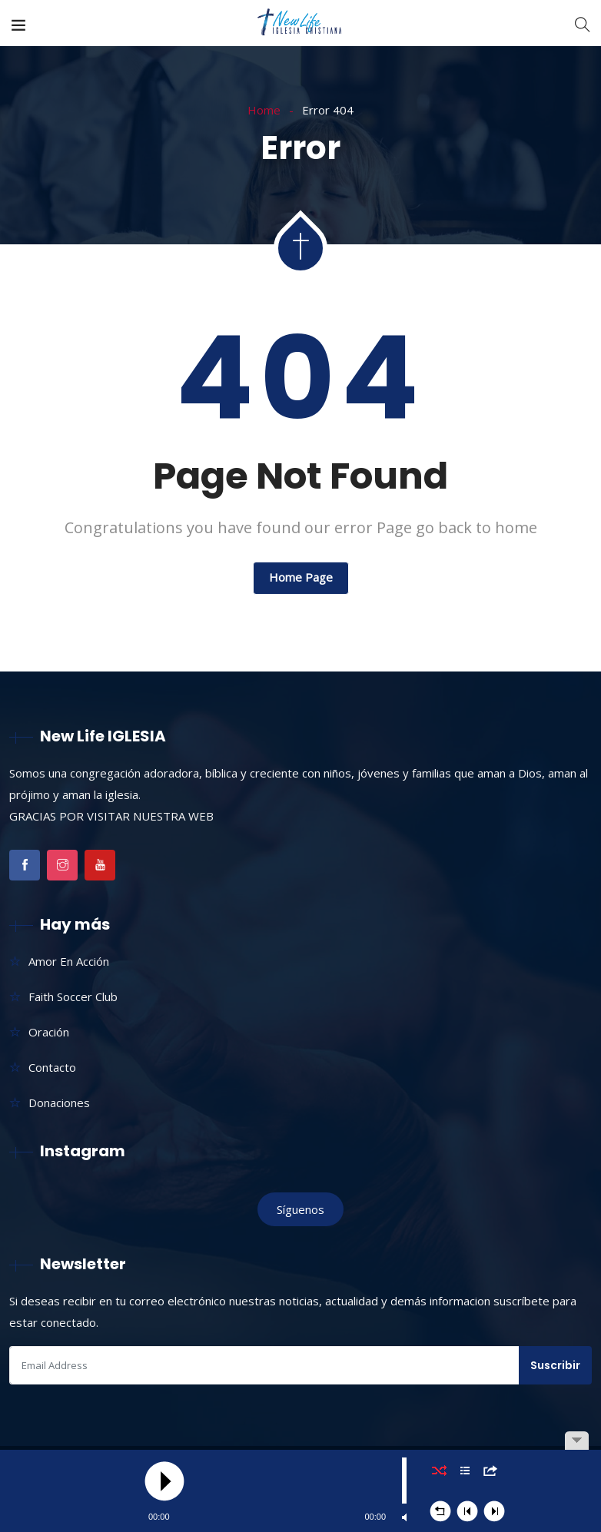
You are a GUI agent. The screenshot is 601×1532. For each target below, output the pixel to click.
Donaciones (59, 1102)
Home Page (301, 577)
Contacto (52, 1067)
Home (264, 110)
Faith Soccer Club (73, 996)
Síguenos (300, 1209)
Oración (48, 1032)
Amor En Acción (68, 961)
